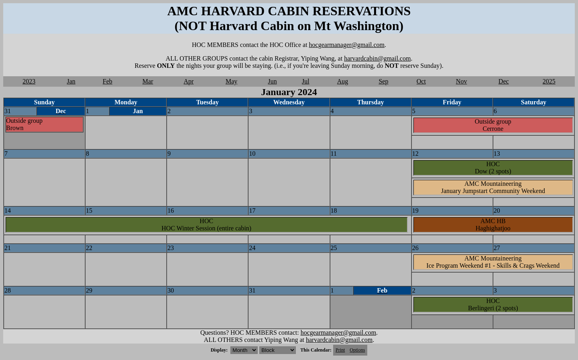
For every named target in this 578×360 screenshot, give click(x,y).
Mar (147, 81)
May (231, 81)
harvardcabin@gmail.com (377, 58)
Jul (305, 81)
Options (357, 350)
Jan (71, 81)
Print (340, 350)
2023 (28, 81)
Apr (189, 81)
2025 (549, 81)
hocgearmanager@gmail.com (347, 44)
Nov (461, 81)
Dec (504, 81)
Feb (107, 81)
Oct (421, 81)
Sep (383, 81)
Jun (272, 81)
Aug (342, 81)
